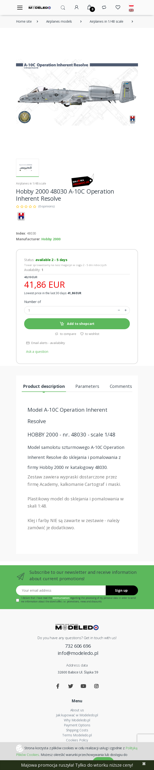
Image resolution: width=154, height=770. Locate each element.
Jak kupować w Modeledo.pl (77, 715)
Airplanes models (59, 21)
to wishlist (89, 334)
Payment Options (77, 725)
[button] (63, 7)
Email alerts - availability (45, 343)
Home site (24, 21)
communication (61, 598)
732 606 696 (78, 646)
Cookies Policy (77, 740)
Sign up (121, 590)
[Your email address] (61, 590)
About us (77, 710)
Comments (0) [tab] (124, 386)
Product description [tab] (44, 386)
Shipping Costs (77, 730)
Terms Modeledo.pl (77, 735)
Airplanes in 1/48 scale (106, 21)
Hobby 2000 (50, 239)
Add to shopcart (77, 323)
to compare (65, 334)
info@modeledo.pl (78, 653)
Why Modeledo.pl (77, 720)
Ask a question (37, 351)
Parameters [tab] (87, 386)
